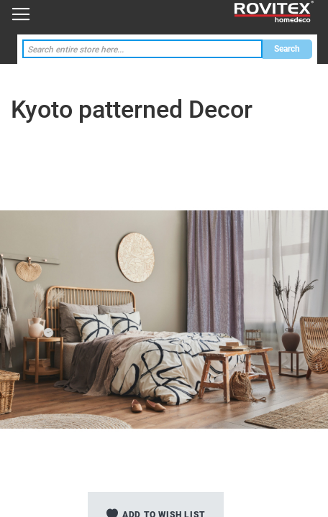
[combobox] (142, 49)
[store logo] (274, 12)
